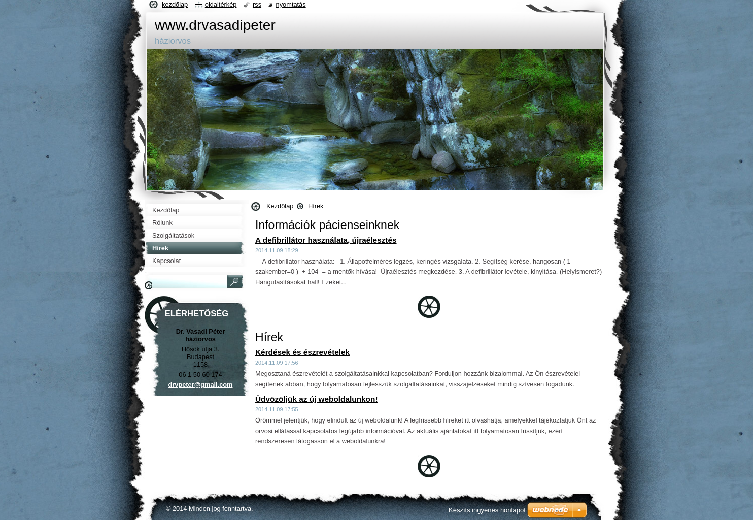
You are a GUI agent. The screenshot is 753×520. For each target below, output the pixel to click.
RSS (257, 4)
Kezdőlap (279, 206)
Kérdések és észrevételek (302, 352)
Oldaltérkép (221, 4)
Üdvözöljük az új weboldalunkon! (316, 399)
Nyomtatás (291, 4)
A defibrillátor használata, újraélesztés (326, 240)
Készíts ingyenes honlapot (487, 510)
